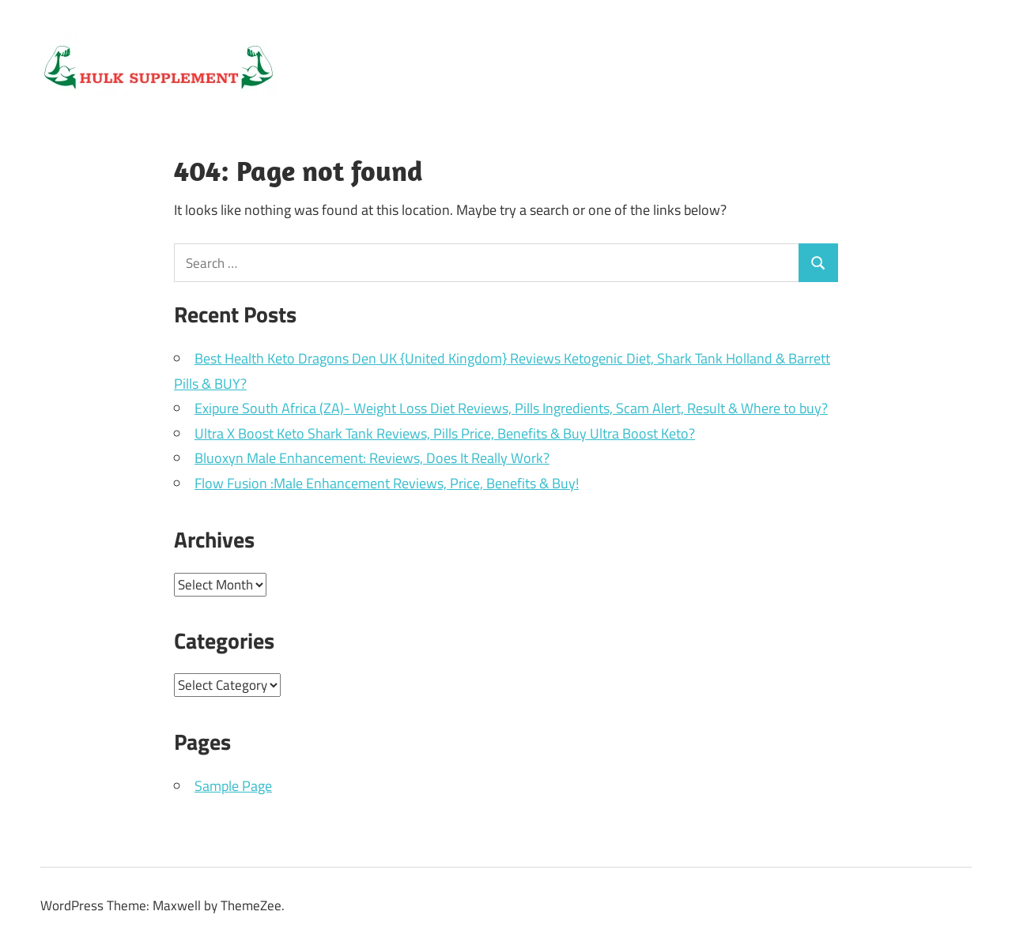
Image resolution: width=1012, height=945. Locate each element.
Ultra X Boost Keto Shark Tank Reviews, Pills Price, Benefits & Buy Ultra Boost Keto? (444, 433)
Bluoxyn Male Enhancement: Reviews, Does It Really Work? (371, 458)
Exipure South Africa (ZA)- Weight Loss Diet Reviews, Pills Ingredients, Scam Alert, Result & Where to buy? (511, 408)
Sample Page (233, 785)
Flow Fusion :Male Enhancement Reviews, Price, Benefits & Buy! (386, 483)
